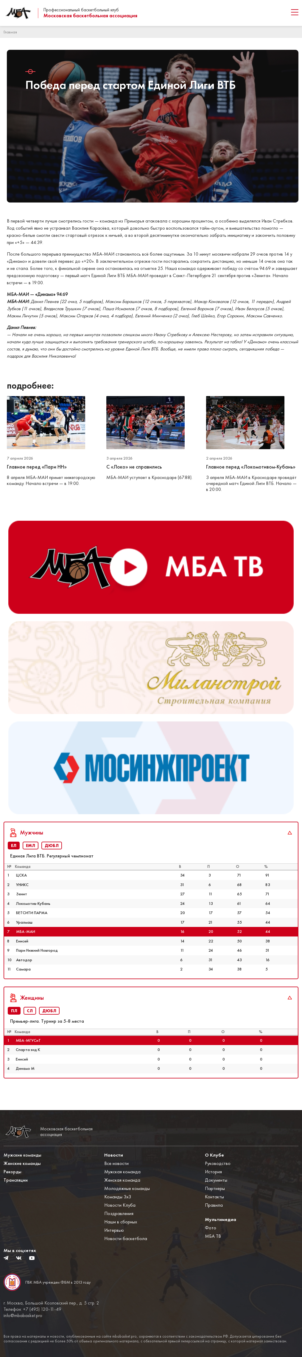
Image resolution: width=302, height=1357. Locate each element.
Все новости (116, 1163)
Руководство (218, 1163)
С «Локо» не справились (134, 466)
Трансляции (16, 1180)
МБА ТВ (213, 1236)
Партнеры (215, 1189)
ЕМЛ (30, 855)
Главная (10, 32)
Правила (214, 1205)
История (213, 1172)
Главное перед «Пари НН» (37, 466)
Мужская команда (122, 1172)
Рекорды (12, 1172)
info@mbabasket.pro (23, 1316)
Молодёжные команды (127, 1189)
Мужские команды (22, 1155)
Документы (216, 1180)
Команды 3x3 (117, 1197)
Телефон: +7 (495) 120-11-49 (32, 1309)
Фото (210, 1228)
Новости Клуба (120, 1205)
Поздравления (118, 1214)
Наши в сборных (120, 1222)
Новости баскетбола (125, 1239)
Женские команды (22, 1163)
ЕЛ (13, 855)
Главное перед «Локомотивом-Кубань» (251, 466)
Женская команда (122, 1180)
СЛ (30, 1020)
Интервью (114, 1230)
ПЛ (14, 1020)
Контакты (214, 1197)
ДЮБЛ (52, 855)
